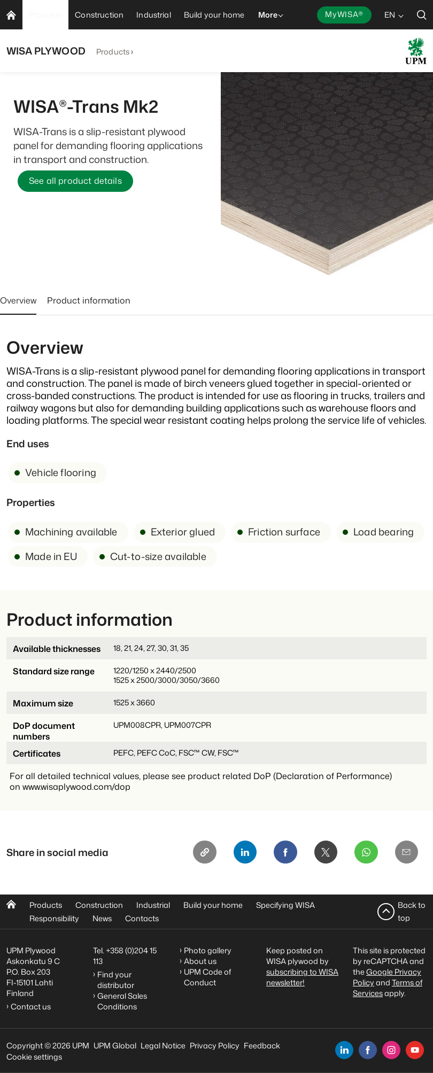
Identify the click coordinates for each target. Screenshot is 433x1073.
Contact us (32, 1006)
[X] (325, 853)
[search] (422, 14)
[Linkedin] (244, 853)
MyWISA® (344, 14)
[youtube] (415, 1050)
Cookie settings (34, 1056)
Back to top (412, 911)
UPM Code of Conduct (207, 977)
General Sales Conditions (122, 1001)
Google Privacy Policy (387, 977)
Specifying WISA (285, 905)
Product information (88, 300)
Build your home (213, 905)
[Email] (406, 853)
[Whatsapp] (365, 853)
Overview (18, 300)
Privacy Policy (214, 1045)
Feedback (262, 1045)
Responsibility (54, 918)
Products (112, 51)
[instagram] (391, 1050)
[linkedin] (344, 1050)
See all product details (75, 181)
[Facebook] (284, 853)
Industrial (153, 905)
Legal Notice (163, 1045)
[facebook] (368, 1050)
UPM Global (115, 1045)
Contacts (142, 918)
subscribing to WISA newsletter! (302, 977)
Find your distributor (115, 980)
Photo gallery (207, 950)
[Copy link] (203, 853)
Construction (99, 905)
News (102, 918)
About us (200, 961)
